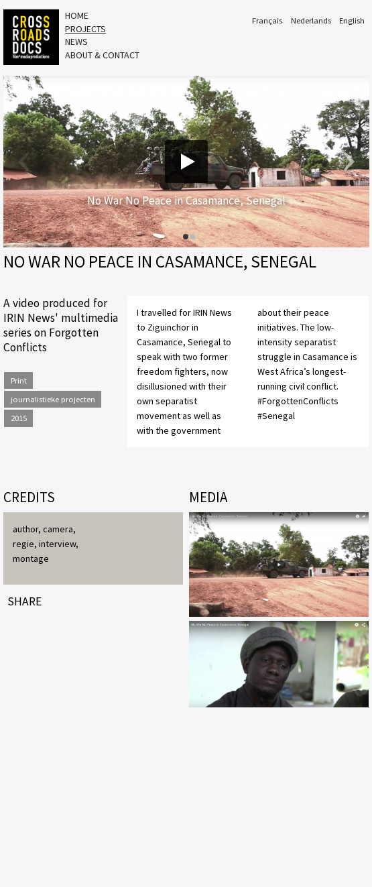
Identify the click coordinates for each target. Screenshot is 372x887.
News (76, 42)
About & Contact (102, 55)
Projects (85, 29)
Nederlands (311, 20)
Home (76, 15)
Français (267, 20)
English (352, 20)
